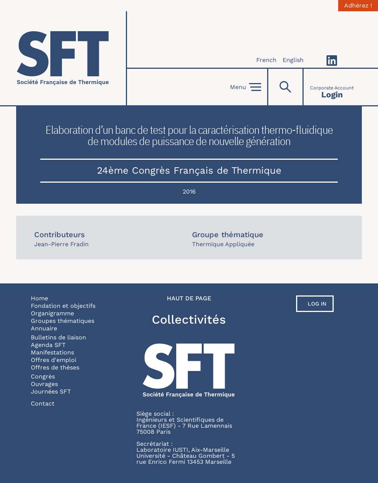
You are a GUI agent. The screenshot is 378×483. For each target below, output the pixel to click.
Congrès (43, 376)
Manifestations (52, 352)
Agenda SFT (48, 344)
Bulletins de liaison (58, 337)
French (266, 60)
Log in (317, 304)
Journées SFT (51, 391)
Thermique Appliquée (223, 244)
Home (39, 298)
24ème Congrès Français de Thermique (189, 170)
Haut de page (189, 298)
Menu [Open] (245, 87)
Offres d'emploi (53, 359)
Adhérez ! (358, 6)
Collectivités (189, 319)
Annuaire (44, 328)
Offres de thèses (55, 367)
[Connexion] (332, 87)
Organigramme (52, 313)
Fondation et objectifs (63, 305)
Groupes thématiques (62, 320)
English (293, 60)
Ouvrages (44, 384)
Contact (42, 403)
